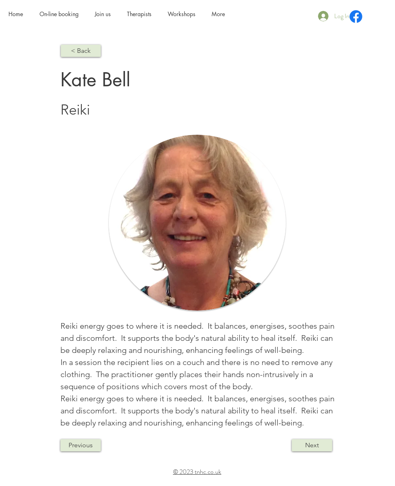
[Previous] (80, 445)
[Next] (312, 445)
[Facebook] (355, 16)
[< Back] (81, 51)
